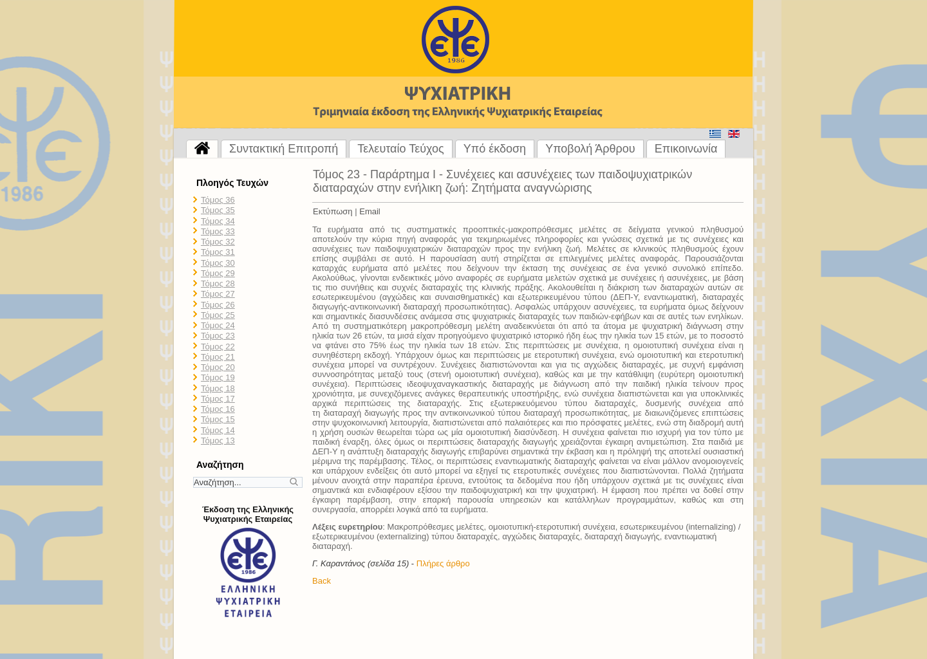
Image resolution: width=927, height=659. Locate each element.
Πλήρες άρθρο (443, 563)
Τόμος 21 (218, 357)
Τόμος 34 (218, 221)
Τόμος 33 (218, 231)
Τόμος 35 (218, 210)
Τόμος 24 (218, 325)
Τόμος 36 (218, 200)
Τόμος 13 (218, 440)
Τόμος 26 (218, 305)
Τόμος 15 (218, 419)
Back (321, 581)
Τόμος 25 (218, 315)
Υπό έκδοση (495, 148)
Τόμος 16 (218, 409)
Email (369, 211)
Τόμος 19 (218, 377)
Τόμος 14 (218, 430)
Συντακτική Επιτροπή (283, 148)
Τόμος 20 (218, 367)
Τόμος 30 (218, 263)
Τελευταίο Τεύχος (400, 148)
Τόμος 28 (218, 283)
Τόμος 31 (218, 252)
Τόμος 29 (218, 273)
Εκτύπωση (333, 211)
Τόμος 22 (218, 346)
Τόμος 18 (218, 388)
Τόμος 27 (218, 294)
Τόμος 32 (218, 241)
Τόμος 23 (218, 335)
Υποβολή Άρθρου (590, 148)
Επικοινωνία (686, 148)
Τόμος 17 (218, 399)
